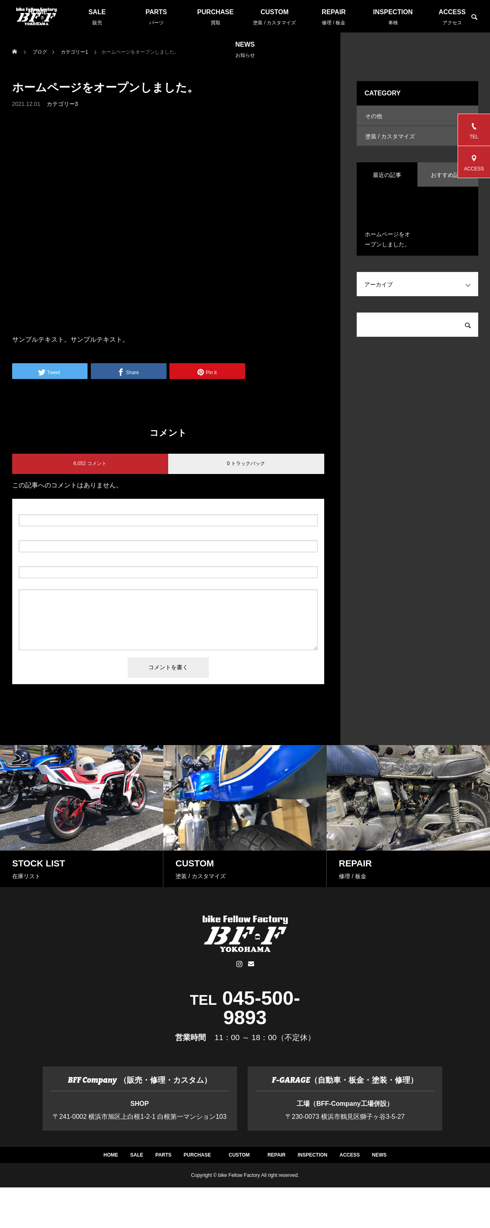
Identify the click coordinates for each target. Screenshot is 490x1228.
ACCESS (452, 17)
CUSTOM (274, 17)
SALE (97, 17)
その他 (373, 118)
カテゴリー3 (62, 104)
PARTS (156, 17)
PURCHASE (215, 17)
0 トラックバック (246, 463)
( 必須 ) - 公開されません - (57, 533)
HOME (67, 1162)
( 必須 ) (53, 507)
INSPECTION (393, 17)
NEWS (245, 49)
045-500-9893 (261, 1007)
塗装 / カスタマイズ (390, 142)
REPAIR (334, 17)
